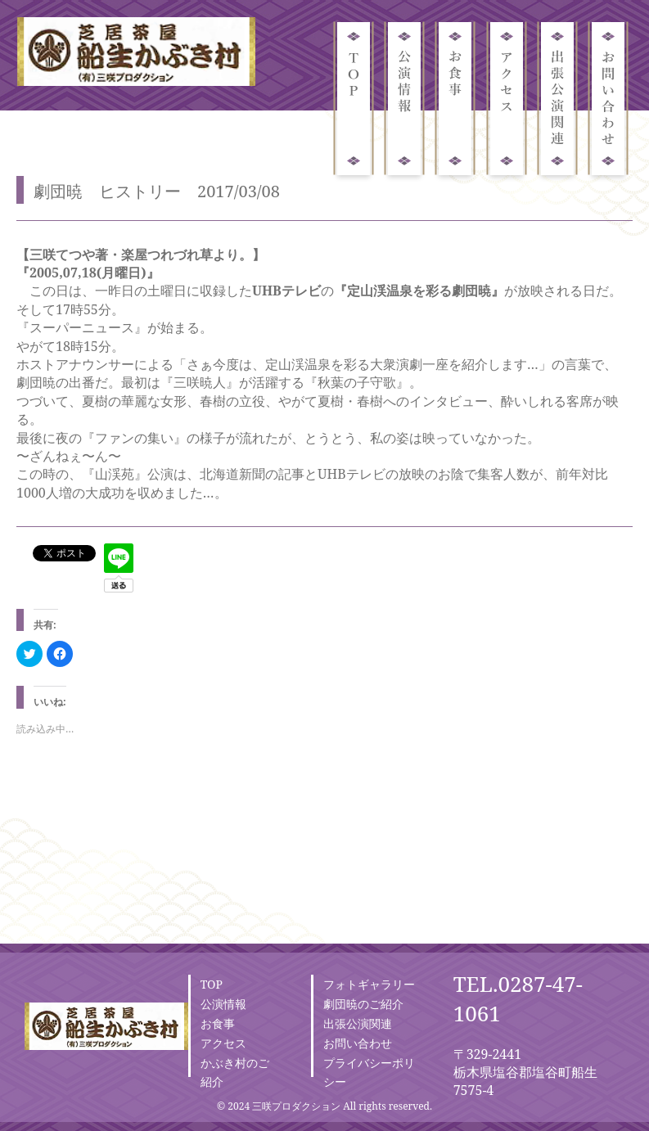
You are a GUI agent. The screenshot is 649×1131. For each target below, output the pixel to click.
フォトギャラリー (369, 984)
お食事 (218, 1023)
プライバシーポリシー (369, 1072)
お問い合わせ (357, 1043)
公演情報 (223, 1004)
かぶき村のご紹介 (235, 1072)
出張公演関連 (357, 1023)
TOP (212, 984)
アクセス (223, 1043)
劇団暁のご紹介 (363, 1004)
